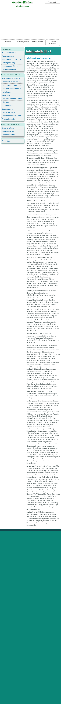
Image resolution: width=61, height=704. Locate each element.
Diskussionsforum (37, 41)
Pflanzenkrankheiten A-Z (11, 89)
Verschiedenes (7, 106)
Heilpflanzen (7, 92)
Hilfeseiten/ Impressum (52, 42)
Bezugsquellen (7, 109)
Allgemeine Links (8, 119)
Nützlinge (5, 102)
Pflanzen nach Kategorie (11, 59)
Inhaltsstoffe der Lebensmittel (39, 58)
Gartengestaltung (8, 63)
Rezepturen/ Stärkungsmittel (8, 95)
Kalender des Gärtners (10, 66)
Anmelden (6, 141)
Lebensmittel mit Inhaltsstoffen (8, 135)
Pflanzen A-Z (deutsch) (11, 78)
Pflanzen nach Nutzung (11, 85)
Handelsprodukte (8, 112)
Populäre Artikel (8, 56)
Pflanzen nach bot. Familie (12, 116)
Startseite (8, 41)
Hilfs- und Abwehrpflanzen (12, 99)
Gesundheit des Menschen (8, 128)
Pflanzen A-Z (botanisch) (11, 82)
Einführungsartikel (23, 41)
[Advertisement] (30, 23)
